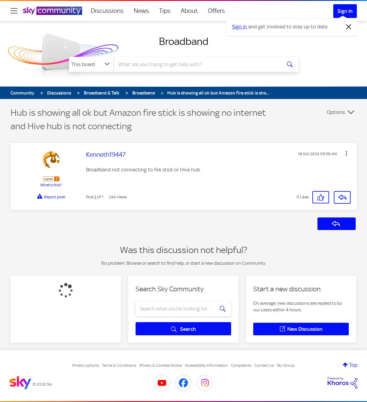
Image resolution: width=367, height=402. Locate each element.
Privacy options (85, 365)
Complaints (241, 365)
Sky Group (286, 365)
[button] (346, 153)
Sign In (345, 11)
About (189, 10)
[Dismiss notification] (349, 27)
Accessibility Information (206, 365)
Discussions (107, 10)
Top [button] (353, 365)
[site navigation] (14, 11)
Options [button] (336, 112)
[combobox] (197, 64)
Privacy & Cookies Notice (160, 365)
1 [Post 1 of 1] (95, 197)
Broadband (183, 41)
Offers (216, 10)
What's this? (51, 185)
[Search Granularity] (91, 64)
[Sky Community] (52, 10)
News (141, 10)
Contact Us (264, 365)
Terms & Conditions (119, 365)
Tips (165, 10)
